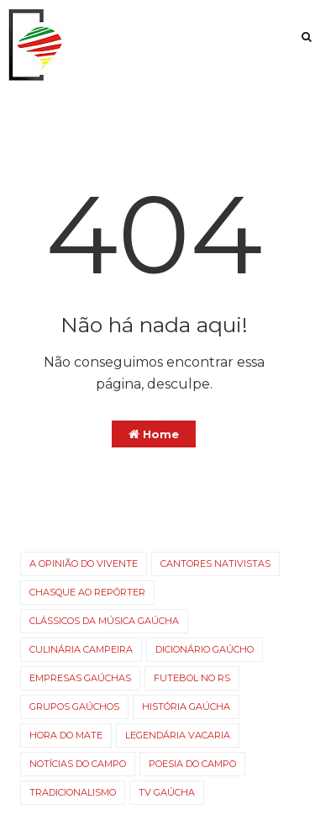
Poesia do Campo (192, 764)
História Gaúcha (186, 706)
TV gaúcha (167, 792)
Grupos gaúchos (74, 706)
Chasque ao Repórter (87, 592)
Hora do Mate (65, 735)
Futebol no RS (192, 678)
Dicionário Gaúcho (204, 649)
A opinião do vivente (83, 563)
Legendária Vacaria (177, 735)
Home (154, 434)
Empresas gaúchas (80, 678)
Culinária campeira (81, 649)
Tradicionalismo (72, 792)
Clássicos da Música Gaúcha (104, 621)
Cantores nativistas (215, 563)
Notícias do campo (77, 764)
